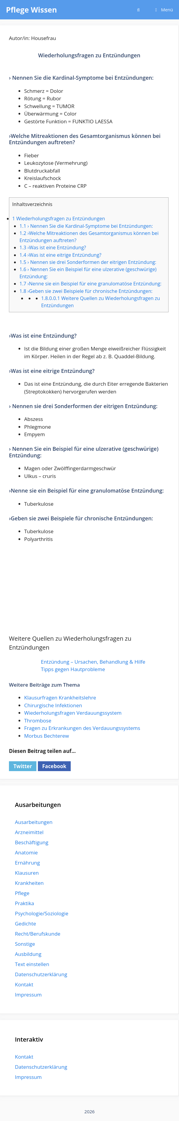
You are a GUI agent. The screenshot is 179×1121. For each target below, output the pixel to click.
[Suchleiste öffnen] (138, 9)
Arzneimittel (29, 832)
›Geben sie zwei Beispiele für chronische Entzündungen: (85, 291)
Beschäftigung (31, 842)
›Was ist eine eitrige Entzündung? (60, 255)
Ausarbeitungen (34, 822)
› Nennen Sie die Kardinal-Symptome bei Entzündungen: (86, 226)
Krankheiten (29, 882)
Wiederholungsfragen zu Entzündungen (58, 218)
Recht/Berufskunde (37, 933)
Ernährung (27, 862)
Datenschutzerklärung (41, 974)
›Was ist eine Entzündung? (52, 247)
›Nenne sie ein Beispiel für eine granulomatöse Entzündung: (90, 283)
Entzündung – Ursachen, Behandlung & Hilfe (93, 661)
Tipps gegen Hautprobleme (73, 669)
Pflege (22, 893)
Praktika (24, 903)
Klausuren (27, 872)
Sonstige (25, 943)
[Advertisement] (89, 592)
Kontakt (24, 984)
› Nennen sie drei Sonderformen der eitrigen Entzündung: (87, 262)
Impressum (28, 994)
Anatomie (26, 852)
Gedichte (25, 923)
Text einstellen (32, 964)
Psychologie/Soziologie (41, 913)
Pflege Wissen (31, 9)
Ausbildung (28, 954)
